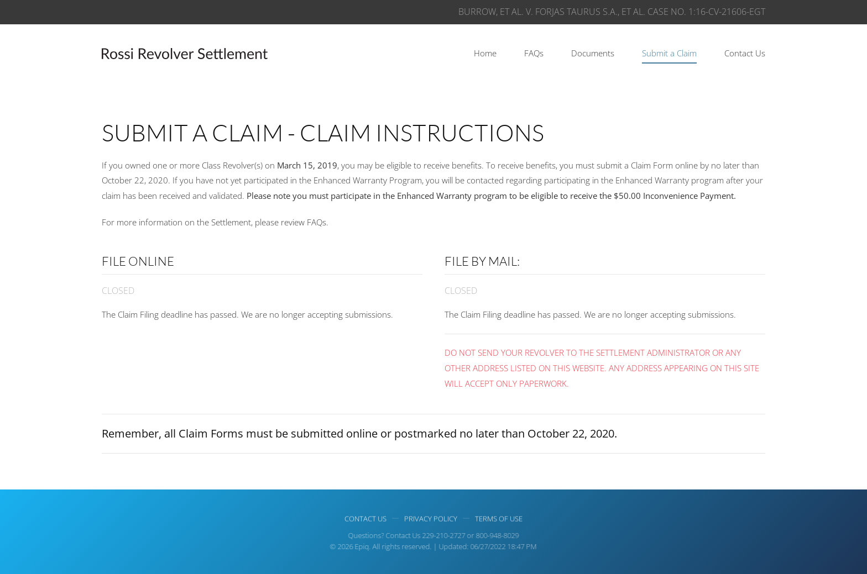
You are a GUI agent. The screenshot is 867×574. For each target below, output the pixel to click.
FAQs (534, 53)
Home (485, 53)
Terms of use (499, 519)
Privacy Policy (430, 519)
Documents (592, 53)
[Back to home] (185, 53)
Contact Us (744, 53)
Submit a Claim (669, 53)
